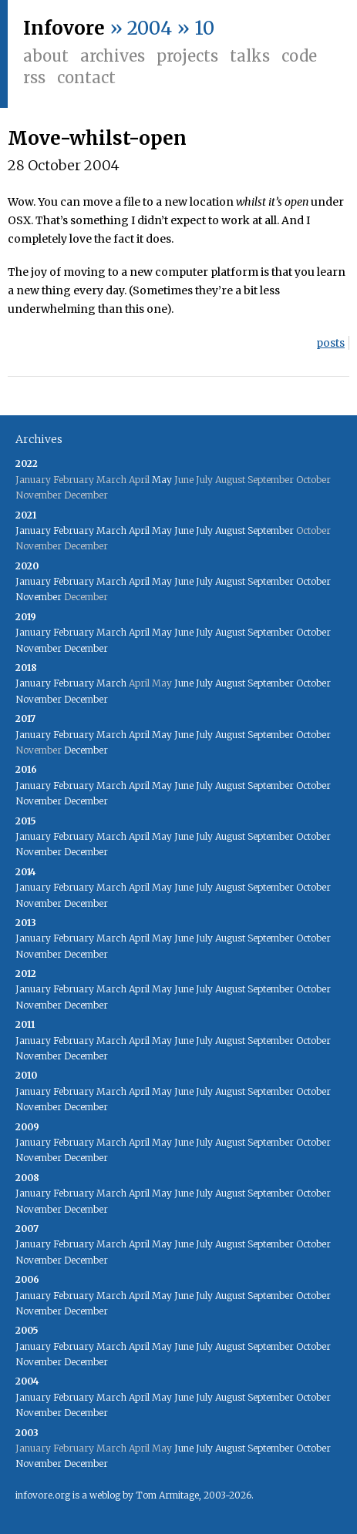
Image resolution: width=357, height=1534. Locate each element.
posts (330, 343)
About (46, 55)
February (73, 530)
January (33, 530)
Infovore (64, 28)
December (86, 648)
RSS (34, 77)
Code (299, 55)
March (111, 530)
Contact (86, 77)
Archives (112, 55)
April (139, 530)
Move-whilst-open (97, 138)
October (313, 581)
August (230, 530)
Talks (250, 55)
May (162, 479)
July (204, 530)
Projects (187, 55)
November (38, 597)
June (184, 530)
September (271, 530)
